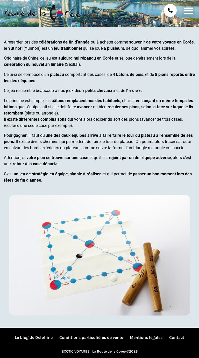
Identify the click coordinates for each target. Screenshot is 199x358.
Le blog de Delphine (34, 337)
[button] (188, 10)
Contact (176, 337)
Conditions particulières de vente (91, 337)
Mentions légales (146, 337)
